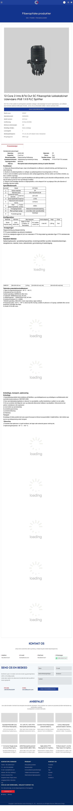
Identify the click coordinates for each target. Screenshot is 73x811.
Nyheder (50, 772)
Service (50, 767)
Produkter (32, 18)
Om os (49, 775)
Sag (49, 770)
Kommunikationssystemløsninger (33, 770)
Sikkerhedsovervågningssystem (32, 775)
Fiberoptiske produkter (41, 18)
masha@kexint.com (24, 658)
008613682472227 (61, 658)
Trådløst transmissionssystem (32, 772)
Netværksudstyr (29, 767)
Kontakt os (50, 777)
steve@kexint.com (27, 690)
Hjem (27, 18)
